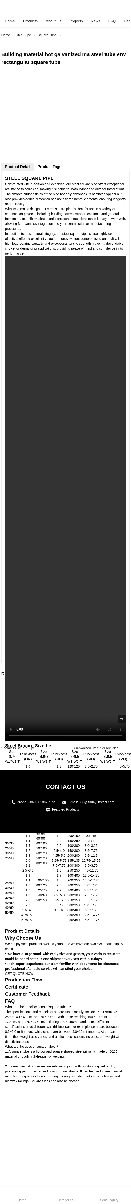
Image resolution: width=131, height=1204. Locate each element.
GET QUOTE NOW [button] (19, 974)
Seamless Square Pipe (18, 748)
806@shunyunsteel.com (96, 802)
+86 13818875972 (41, 802)
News (95, 21)
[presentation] (122, 719)
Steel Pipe (23, 35)
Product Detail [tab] (17, 167)
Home (10, 21)
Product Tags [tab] (49, 167)
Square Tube (47, 35)
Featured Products (65, 809)
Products (30, 21)
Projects (76, 21)
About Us (53, 21)
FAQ (112, 21)
